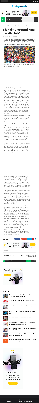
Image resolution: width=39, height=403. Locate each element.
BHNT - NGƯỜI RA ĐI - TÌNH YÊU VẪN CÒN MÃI (20, 317)
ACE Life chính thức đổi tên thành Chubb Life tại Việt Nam (22, 306)
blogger (34, 260)
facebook (29, 260)
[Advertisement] (19, 76)
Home (4, 25)
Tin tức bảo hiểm (9, 25)
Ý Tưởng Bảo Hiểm (28, 401)
